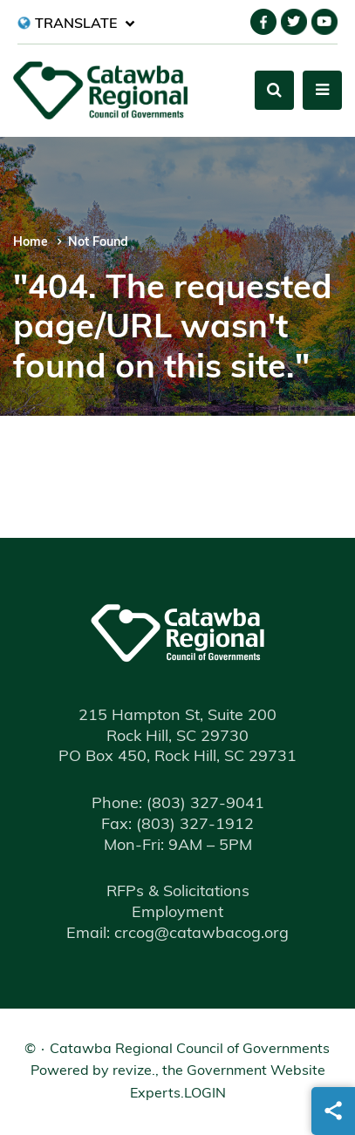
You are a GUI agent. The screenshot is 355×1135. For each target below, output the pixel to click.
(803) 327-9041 (178, 804)
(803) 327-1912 (177, 825)
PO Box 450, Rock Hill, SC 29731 (177, 757)
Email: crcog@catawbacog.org (177, 934)
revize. (134, 1071)
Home (30, 242)
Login (205, 1094)
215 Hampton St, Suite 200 (177, 716)
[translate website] (76, 23)
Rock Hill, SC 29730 (177, 737)
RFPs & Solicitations (177, 892)
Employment (177, 913)
